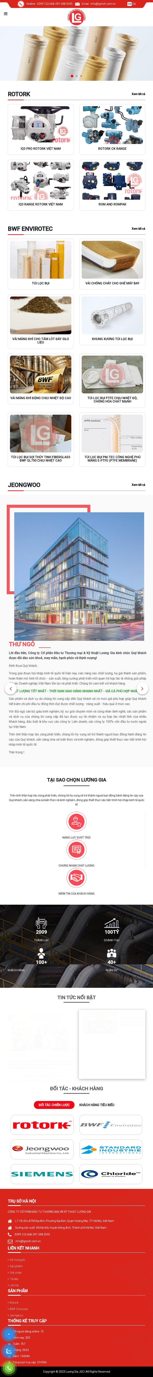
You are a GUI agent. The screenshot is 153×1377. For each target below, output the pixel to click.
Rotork (14, 1302)
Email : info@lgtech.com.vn (95, 3)
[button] (11, 688)
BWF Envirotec (19, 1309)
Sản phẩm (16, 1266)
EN (134, 4)
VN (129, 4)
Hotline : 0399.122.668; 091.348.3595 (45, 3)
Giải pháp (16, 1272)
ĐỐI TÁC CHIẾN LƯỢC (54, 1105)
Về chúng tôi (17, 1259)
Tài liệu (14, 1279)
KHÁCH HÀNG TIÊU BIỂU (96, 1105)
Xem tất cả (138, 94)
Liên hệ (14, 1285)
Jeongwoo (16, 1315)
